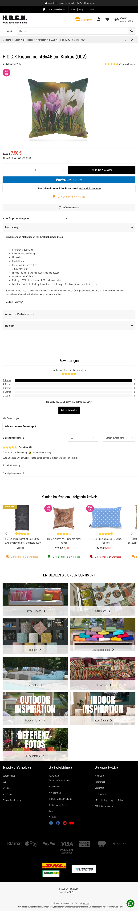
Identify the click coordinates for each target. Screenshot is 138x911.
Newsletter (54, 775)
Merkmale (99, 787)
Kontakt (91, 9)
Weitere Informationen (90, 188)
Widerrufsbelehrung (12, 800)
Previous (6, 533)
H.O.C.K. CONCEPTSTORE (60, 798)
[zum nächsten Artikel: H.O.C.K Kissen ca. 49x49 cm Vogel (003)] (132, 39)
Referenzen (100, 781)
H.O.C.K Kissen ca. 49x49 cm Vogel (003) (64, 540)
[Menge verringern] (6, 170)
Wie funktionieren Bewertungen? (20, 426)
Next (131, 533)
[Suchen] (72, 31)
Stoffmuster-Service (54, 9)
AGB (4, 781)
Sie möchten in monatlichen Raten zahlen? (69, 188)
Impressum (8, 794)
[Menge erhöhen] (64, 170)
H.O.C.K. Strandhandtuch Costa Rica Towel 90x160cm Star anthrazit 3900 (22, 540)
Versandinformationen (59, 780)
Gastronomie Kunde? (58, 805)
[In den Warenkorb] (101, 170)
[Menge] (35, 170)
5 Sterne (7, 380)
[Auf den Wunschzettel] (69, 207)
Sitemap (7, 787)
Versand (27, 157)
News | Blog (77, 9)
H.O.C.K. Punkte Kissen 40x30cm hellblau (106, 540)
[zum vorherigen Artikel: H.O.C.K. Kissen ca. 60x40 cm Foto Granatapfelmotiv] (125, 39)
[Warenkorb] (123, 19)
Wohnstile (99, 775)
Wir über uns (55, 792)
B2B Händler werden (104, 806)
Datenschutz (9, 775)
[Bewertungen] (22, 533)
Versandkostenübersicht (113, 906)
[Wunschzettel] (107, 19)
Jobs (51, 811)
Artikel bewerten (69, 410)
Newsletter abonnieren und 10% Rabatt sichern (71, 3)
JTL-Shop (72, 892)
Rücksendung (55, 786)
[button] (83, 19)
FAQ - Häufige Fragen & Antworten (111, 800)
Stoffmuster (100, 794)
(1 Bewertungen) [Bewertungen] (119, 64)
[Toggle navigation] (7, 31)
